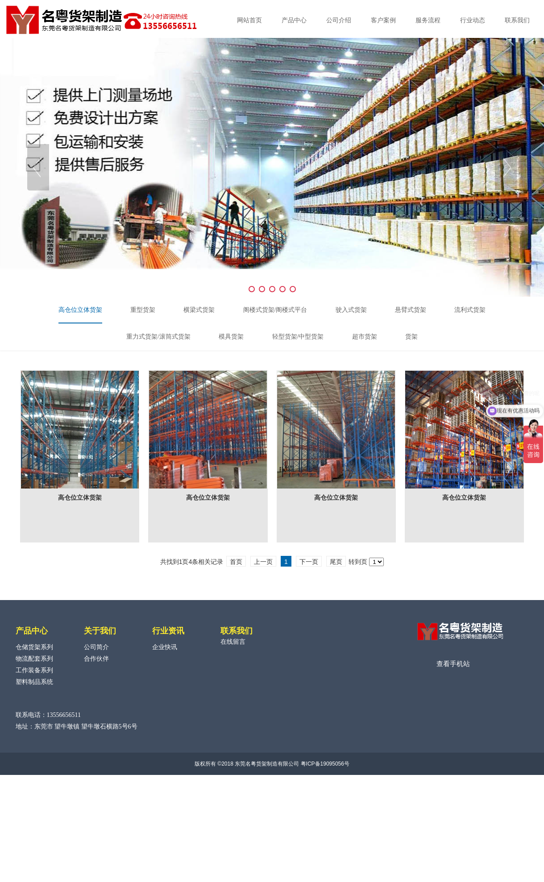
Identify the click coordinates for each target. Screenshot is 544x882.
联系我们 (517, 20)
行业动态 (472, 20)
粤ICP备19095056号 (325, 764)
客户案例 (383, 20)
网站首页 (249, 20)
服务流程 (427, 20)
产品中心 (294, 20)
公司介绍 (338, 20)
